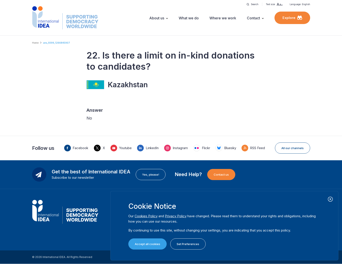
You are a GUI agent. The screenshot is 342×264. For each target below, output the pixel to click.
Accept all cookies (147, 244)
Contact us (221, 174)
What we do (189, 18)
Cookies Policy (146, 216)
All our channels (292, 148)
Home (35, 42)
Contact (253, 18)
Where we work (222, 18)
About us (156, 18)
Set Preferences (188, 244)
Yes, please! (150, 174)
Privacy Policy (175, 216)
